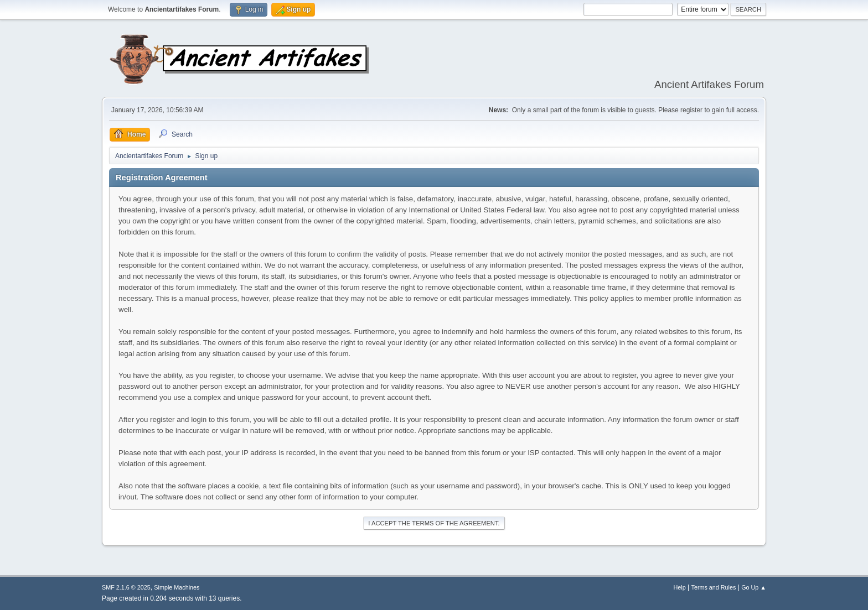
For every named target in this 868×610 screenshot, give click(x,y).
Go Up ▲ (753, 587)
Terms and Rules (713, 587)
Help (680, 587)
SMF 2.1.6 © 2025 (126, 587)
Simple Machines (176, 587)
